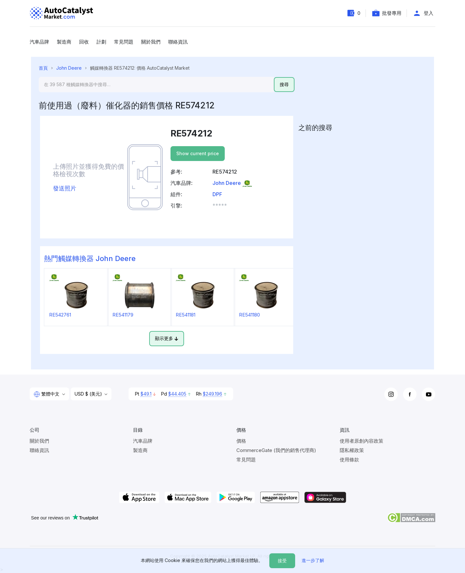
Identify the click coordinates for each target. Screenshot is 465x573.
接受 (282, 560)
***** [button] (219, 205)
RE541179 (122, 315)
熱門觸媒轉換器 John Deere (90, 258)
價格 (241, 441)
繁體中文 (47, 394)
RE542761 (60, 315)
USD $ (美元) (89, 394)
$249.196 (212, 394)
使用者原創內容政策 (361, 441)
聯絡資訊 (178, 42)
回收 (84, 42)
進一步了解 (313, 560)
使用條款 (349, 460)
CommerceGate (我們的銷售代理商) (276, 450)
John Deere (69, 68)
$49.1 (145, 394)
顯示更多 (166, 338)
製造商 (64, 42)
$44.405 (177, 394)
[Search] (156, 84)
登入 (428, 13)
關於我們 (150, 42)
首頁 (43, 68)
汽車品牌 (39, 42)
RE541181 (185, 315)
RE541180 (249, 315)
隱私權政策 (352, 450)
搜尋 (284, 84)
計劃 (101, 42)
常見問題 (123, 42)
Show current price (197, 153)
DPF (217, 194)
